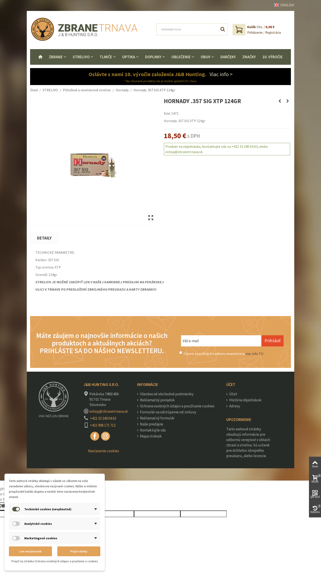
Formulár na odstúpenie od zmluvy (167, 412)
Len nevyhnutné (30, 551)
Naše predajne (151, 424)
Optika (128, 56)
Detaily (44, 238)
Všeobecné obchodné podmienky (166, 394)
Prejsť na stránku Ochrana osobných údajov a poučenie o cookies (54, 561)
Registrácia (273, 32)
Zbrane (56, 56)
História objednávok (244, 400)
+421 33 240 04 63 (103, 418)
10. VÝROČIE (272, 56)
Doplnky (153, 56)
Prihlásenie (255, 32)
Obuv (205, 56)
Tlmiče (106, 56)
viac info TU (254, 353)
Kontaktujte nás (152, 430)
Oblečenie (181, 56)
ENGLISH (284, 5)
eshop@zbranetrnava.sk (108, 411)
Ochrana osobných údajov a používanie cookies (176, 406)
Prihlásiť (273, 341)
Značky (249, 56)
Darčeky (228, 56)
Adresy (234, 406)
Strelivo (81, 56)
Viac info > (221, 74)
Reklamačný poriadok (157, 400)
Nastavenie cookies (103, 450)
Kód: (167, 113)
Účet (232, 394)
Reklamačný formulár (157, 418)
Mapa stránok (150, 436)
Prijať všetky (78, 551)
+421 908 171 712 (102, 425)
